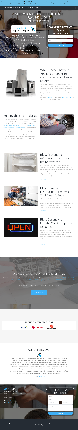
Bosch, (61, 277)
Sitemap (4, 423)
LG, (18, 280)
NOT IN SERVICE (40, 21)
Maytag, (21, 280)
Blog (24, 423)
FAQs (8, 423)
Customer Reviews (16, 423)
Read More (43, 179)
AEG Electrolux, (63, 280)
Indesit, (10, 280)
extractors (24, 127)
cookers (18, 125)
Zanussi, (55, 280)
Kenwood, (14, 280)
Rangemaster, (33, 280)
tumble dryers (27, 125)
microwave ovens (13, 127)
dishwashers (12, 125)
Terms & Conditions (58, 423)
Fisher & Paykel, (71, 277)
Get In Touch (39, 293)
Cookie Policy (39, 425)
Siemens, (44, 280)
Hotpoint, (5, 280)
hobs (19, 127)
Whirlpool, (49, 280)
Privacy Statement (70, 423)
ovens (22, 125)
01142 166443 (27, 2)
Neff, (28, 280)
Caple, (65, 277)
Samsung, (39, 280)
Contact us (29, 423)
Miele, (25, 280)
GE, (58, 280)
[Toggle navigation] (73, 8)
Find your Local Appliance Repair (42, 423)
